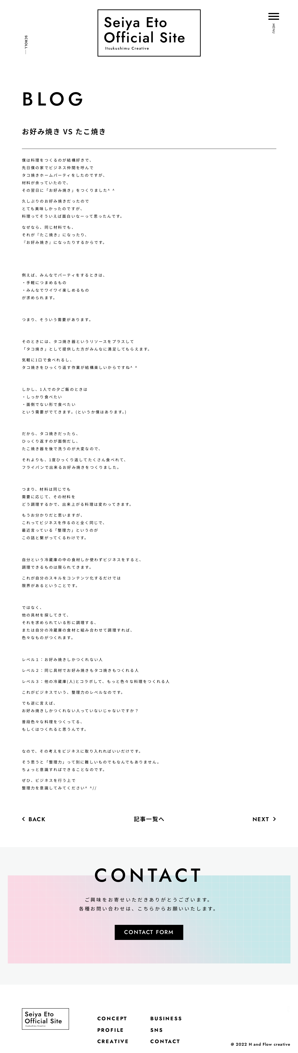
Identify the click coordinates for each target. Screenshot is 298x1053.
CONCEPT (112, 1019)
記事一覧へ (149, 819)
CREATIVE (113, 1042)
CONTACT (166, 1042)
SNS (157, 1030)
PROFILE (111, 1030)
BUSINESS (167, 1019)
